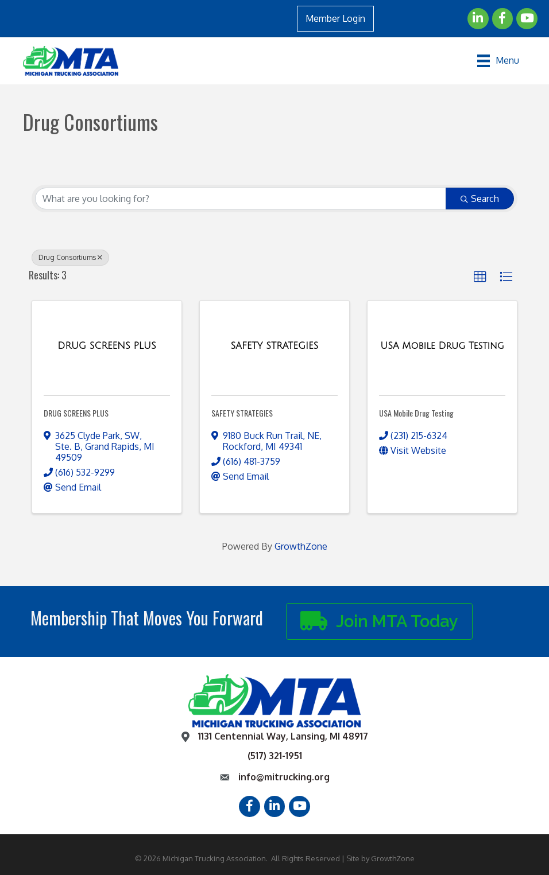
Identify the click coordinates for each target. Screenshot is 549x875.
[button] (480, 277)
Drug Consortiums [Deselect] (70, 257)
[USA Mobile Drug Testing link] (442, 346)
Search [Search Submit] (480, 198)
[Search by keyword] (240, 198)
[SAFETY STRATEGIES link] (275, 346)
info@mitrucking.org (284, 777)
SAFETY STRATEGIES (242, 413)
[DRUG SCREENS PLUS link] (106, 346)
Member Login (335, 18)
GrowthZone (300, 546)
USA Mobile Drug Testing (416, 413)
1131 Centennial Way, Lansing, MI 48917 (283, 736)
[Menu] (498, 61)
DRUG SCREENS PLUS (76, 413)
